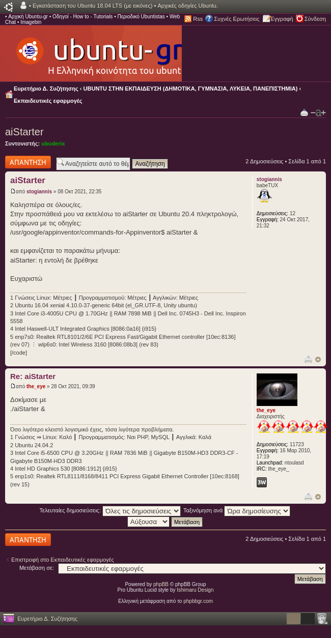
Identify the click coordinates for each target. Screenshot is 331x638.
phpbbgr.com (198, 601)
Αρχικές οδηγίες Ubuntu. (187, 6)
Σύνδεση (315, 19)
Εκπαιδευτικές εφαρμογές (48, 101)
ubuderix (53, 143)
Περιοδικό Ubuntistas (140, 16)
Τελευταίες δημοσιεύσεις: (110, 510)
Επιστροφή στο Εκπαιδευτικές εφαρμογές (62, 560)
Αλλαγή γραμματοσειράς (318, 113)
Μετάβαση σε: (36, 568)
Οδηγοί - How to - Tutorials (82, 16)
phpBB (161, 584)
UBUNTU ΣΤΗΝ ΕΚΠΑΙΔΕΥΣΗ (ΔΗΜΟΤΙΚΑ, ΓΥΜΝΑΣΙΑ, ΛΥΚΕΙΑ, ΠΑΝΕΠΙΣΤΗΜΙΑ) (191, 88)
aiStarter (24, 131)
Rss (198, 19)
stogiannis (39, 191)
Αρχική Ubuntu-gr (28, 16)
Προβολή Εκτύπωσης (304, 112)
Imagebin (30, 22)
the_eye (35, 386)
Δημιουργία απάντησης (28, 162)
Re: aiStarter (33, 376)
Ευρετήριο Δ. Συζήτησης (46, 88)
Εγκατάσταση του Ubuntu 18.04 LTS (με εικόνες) (92, 6)
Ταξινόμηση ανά (237, 510)
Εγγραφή (282, 19)
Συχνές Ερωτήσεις (236, 19)
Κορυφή (318, 359)
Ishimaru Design (195, 590)
